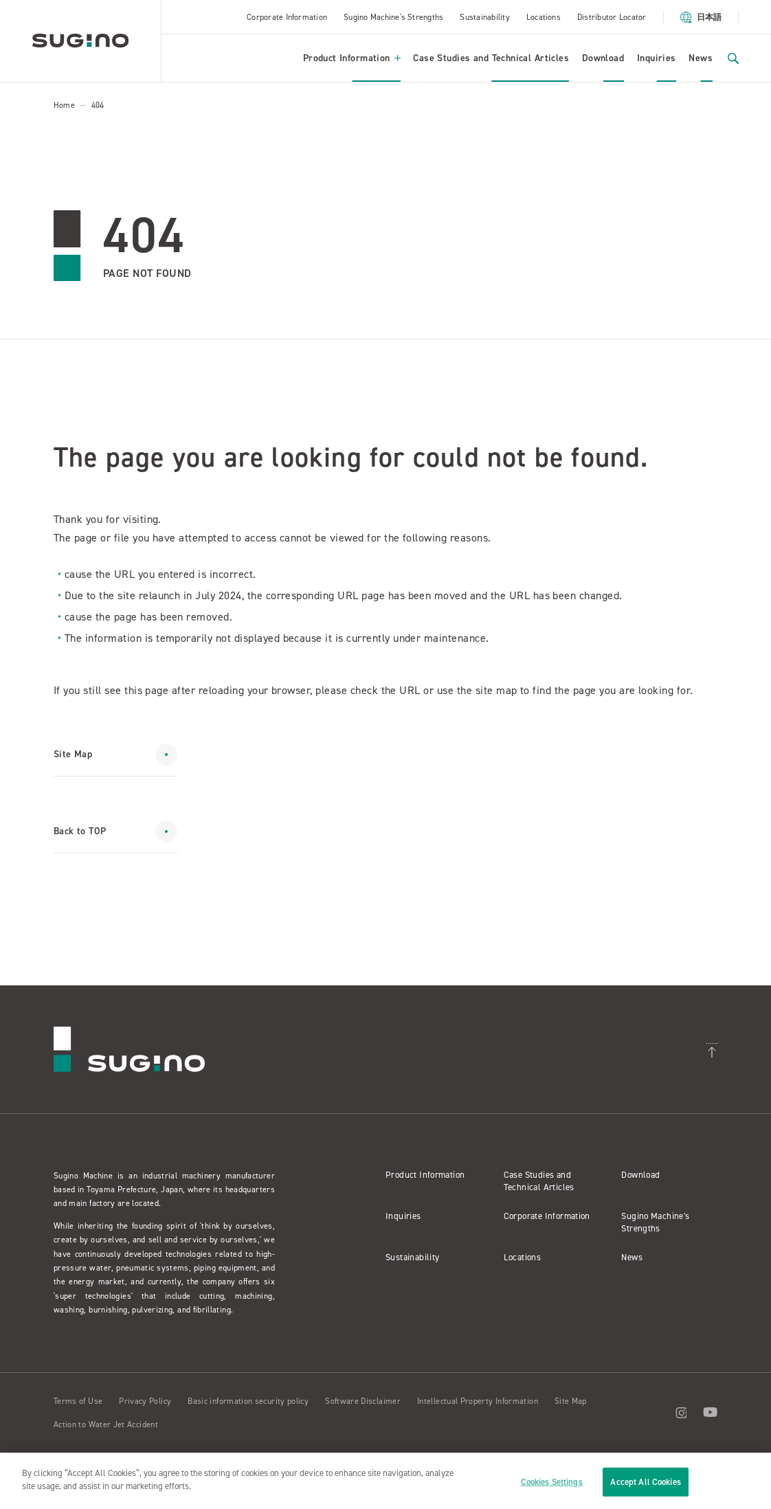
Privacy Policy (145, 1401)
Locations (543, 17)
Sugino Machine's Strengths (393, 17)
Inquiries (656, 58)
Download (603, 58)
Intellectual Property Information (477, 1401)
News (701, 58)
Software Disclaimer (363, 1401)
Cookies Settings (552, 1482)
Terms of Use (78, 1401)
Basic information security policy (248, 1401)
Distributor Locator (612, 17)
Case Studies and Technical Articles (491, 58)
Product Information (352, 58)
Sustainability (484, 17)
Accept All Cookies (645, 1482)
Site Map (571, 1401)
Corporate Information (287, 17)
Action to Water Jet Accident (106, 1424)
